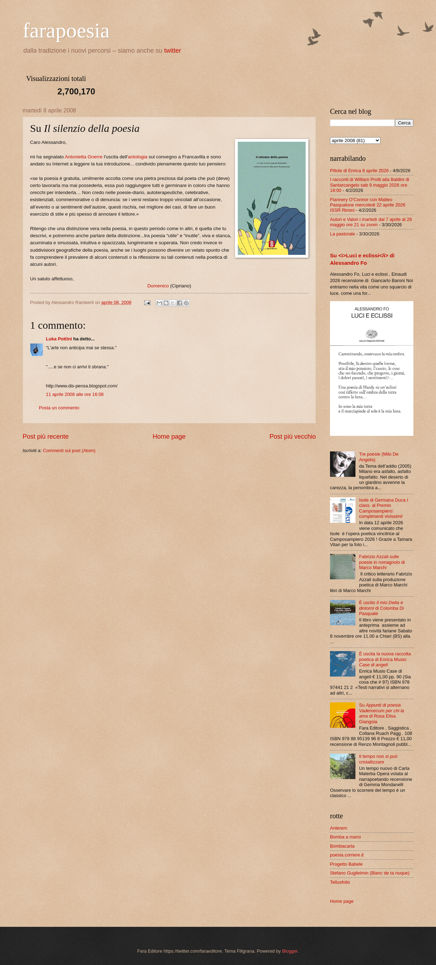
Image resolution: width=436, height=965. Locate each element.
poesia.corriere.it (347, 855)
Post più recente (46, 436)
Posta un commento (59, 407)
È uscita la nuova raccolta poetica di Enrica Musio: (385, 659)
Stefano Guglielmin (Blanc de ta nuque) (370, 873)
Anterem (338, 828)
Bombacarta (342, 846)
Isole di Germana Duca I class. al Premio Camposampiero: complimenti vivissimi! (383, 508)
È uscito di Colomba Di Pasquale (381, 608)
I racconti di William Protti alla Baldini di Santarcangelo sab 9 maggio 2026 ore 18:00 (369, 185)
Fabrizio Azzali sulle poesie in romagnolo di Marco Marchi (382, 562)
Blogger (289, 951)
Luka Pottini (59, 338)
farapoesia (66, 30)
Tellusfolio (340, 882)
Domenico (158, 285)
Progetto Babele (346, 864)
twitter (172, 50)
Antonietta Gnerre (83, 156)
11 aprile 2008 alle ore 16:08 (75, 394)
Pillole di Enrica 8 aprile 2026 (359, 170)
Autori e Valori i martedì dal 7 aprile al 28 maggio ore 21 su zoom (371, 222)
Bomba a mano (345, 837)
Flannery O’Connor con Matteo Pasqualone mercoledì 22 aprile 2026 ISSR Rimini (367, 205)
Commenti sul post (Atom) (69, 450)
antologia (137, 156)
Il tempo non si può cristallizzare (378, 759)
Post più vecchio (293, 436)
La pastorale (342, 233)
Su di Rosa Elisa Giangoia (381, 713)
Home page (169, 436)
